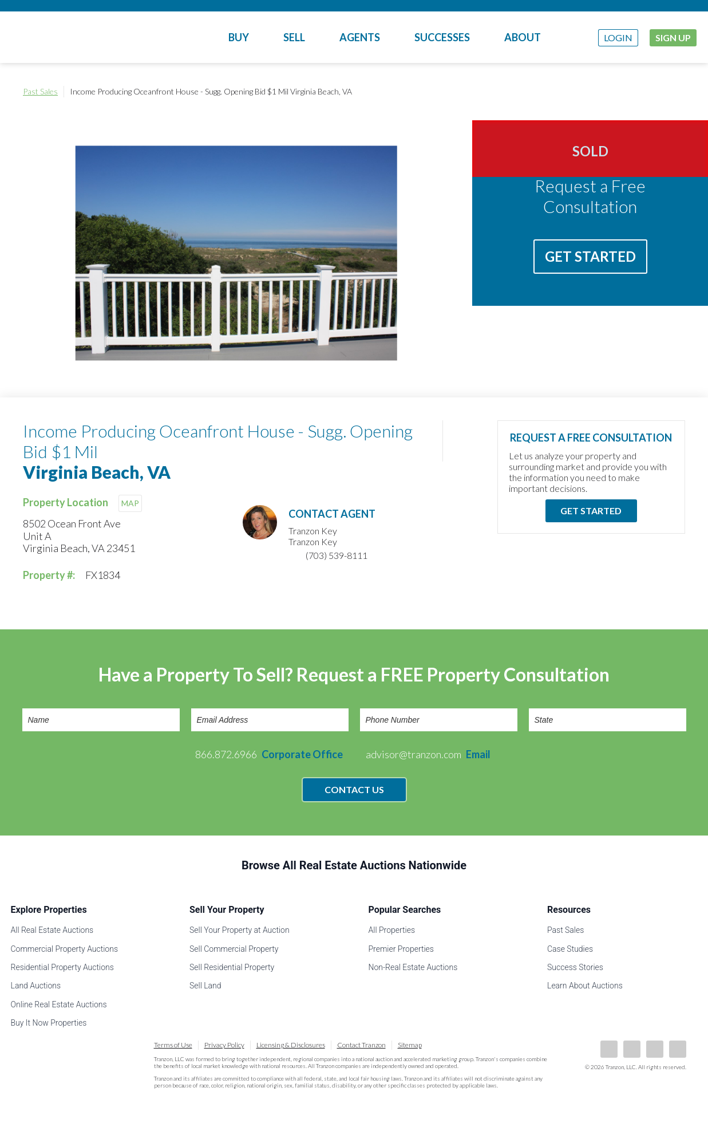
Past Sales (40, 91)
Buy (238, 37)
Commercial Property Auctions (64, 948)
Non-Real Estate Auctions (413, 967)
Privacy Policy (224, 1045)
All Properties (392, 930)
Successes (442, 37)
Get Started (590, 256)
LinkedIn (631, 1049)
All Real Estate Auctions (52, 930)
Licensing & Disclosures (290, 1045)
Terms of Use (173, 1045)
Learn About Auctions (585, 985)
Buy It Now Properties (49, 1022)
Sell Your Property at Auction (239, 930)
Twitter (654, 1049)
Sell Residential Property (231, 967)
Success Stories (575, 967)
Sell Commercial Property (233, 948)
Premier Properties (401, 948)
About (522, 37)
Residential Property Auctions (62, 967)
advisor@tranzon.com (428, 754)
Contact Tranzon (361, 1045)
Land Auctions (36, 985)
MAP (130, 503)
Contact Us (354, 789)
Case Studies (570, 948)
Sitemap (410, 1045)
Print (673, 91)
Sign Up (673, 37)
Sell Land (205, 985)
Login (618, 37)
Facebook (609, 1049)
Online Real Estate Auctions (59, 1004)
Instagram (677, 1049)
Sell (294, 37)
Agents (359, 37)
